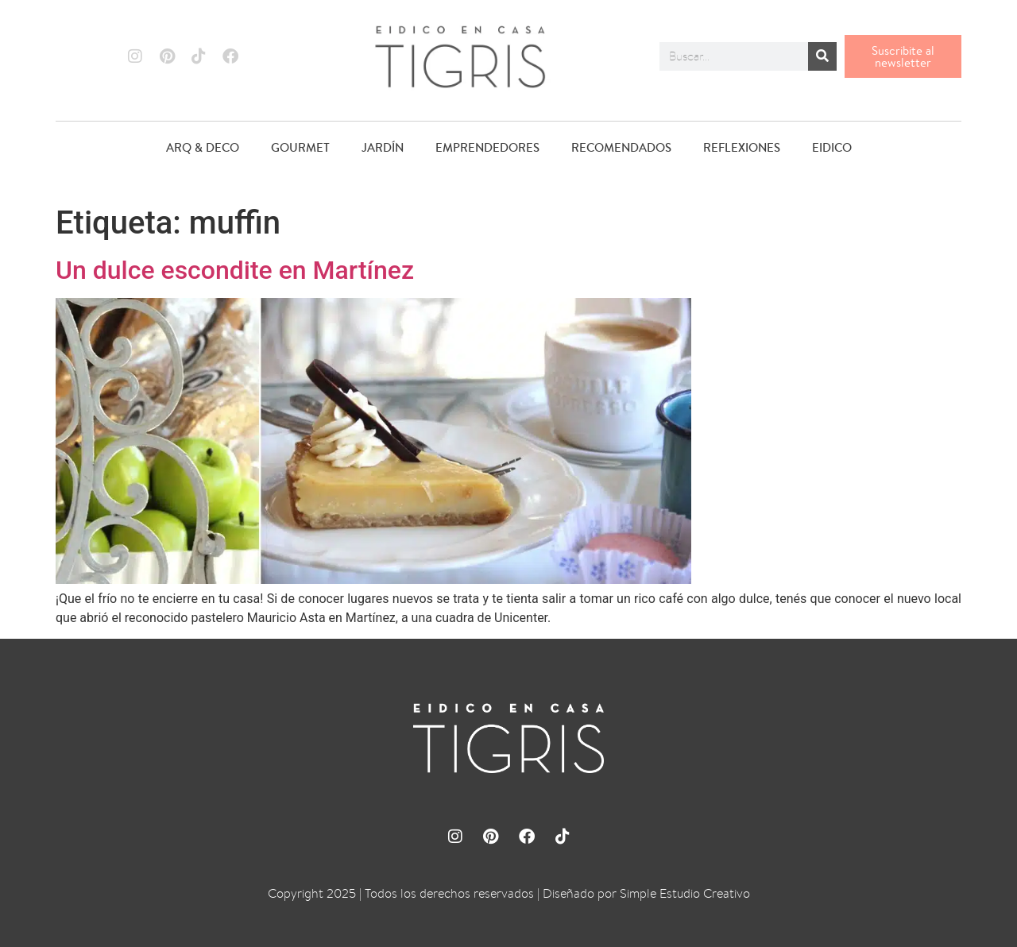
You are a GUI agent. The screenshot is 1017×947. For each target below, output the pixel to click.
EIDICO (832, 147)
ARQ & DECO (202, 147)
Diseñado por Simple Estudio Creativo (646, 893)
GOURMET (300, 147)
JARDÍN (383, 147)
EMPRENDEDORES (487, 147)
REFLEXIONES (741, 147)
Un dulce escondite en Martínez (235, 270)
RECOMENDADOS (621, 147)
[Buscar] (822, 56)
